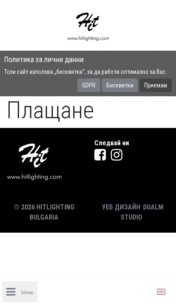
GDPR (89, 85)
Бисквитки (120, 85)
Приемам (155, 85)
